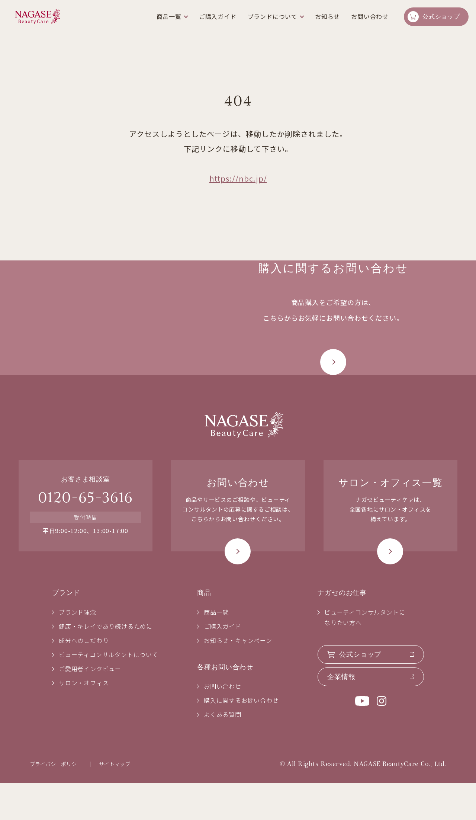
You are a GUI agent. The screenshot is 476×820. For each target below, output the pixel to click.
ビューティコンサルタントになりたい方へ (364, 654)
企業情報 (341, 713)
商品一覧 (169, 16)
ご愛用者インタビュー (90, 705)
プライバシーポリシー (56, 801)
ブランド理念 (77, 648)
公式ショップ (441, 16)
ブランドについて (273, 16)
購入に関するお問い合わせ (241, 737)
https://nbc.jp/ (238, 178)
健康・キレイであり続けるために (105, 663)
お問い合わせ (370, 16)
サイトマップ (114, 801)
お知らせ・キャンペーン (238, 677)
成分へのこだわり (84, 677)
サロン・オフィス (84, 719)
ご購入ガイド (218, 16)
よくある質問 (222, 751)
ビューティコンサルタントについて (108, 691)
